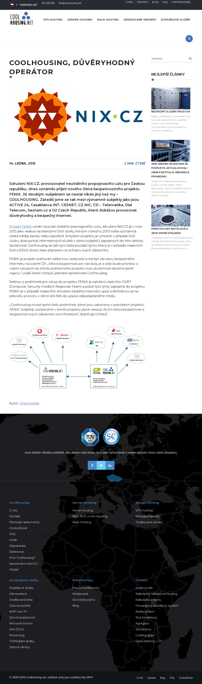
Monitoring (16, 635)
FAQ (165, 5)
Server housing (80, 19)
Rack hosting (108, 19)
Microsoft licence (21, 623)
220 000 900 (48, 5)
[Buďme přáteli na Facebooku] (92, 469)
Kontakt (142, 5)
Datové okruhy (19, 647)
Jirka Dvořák (29, 403)
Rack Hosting (81, 522)
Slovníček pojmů (83, 600)
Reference (16, 552)
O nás (129, 5)
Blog (155, 5)
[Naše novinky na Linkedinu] (110, 469)
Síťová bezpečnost (22, 617)
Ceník (13, 540)
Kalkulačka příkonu (148, 600)
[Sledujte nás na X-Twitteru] (101, 469)
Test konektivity (146, 617)
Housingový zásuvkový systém (157, 605)
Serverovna (143, 629)
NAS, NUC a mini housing (89, 516)
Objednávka (17, 546)
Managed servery (148, 516)
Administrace (18, 594)
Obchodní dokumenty (24, 522)
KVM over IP (18, 611)
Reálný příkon (145, 611)
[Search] (190, 58)
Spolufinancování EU (23, 563)
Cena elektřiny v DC (149, 641)
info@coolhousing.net (70, 5)
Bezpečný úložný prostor (170, 111)
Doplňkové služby (175, 19)
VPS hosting (53, 19)
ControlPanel (181, 5)
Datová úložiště (19, 605)
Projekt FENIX (20, 226)
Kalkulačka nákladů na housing (156, 594)
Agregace (142, 623)
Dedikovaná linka (21, 600)
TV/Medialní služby (21, 641)
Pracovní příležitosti (85, 588)
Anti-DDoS (16, 629)
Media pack (80, 594)
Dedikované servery (140, 19)
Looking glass (145, 635)
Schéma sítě (144, 588)
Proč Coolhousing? (22, 558)
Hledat (14, 569)
